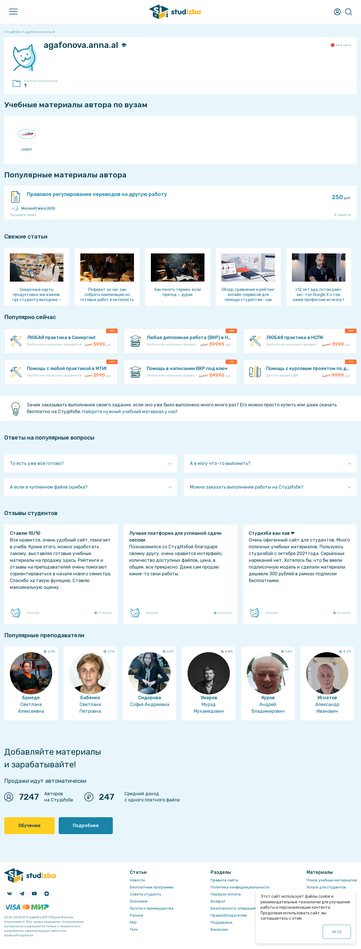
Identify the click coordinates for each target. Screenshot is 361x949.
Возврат (218, 901)
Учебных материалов (43, 84)
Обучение (29, 825)
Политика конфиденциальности (240, 887)
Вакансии (219, 929)
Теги (134, 929)
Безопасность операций (233, 908)
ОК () (337, 932)
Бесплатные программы (151, 887)
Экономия (139, 901)
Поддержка (221, 922)
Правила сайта (224, 880)
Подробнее (86, 825)
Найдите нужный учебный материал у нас (129, 411)
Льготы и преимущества (151, 908)
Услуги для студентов (326, 887)
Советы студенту (145, 894)
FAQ (133, 922)
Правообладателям (229, 915)
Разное (136, 915)
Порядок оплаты (226, 894)
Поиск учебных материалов (332, 880)
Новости (137, 880)
